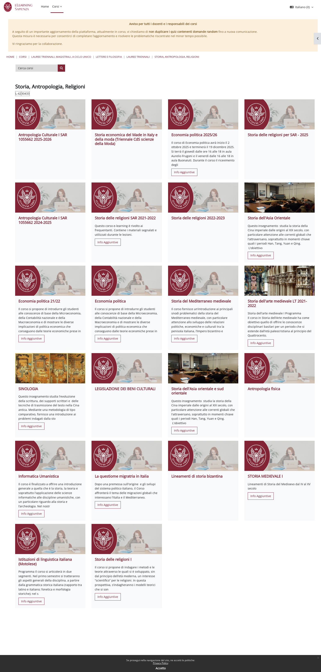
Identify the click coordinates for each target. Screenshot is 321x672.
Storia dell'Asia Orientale (269, 217)
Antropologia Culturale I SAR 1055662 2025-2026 (42, 137)
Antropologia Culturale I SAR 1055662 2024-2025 (42, 220)
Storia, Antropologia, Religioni (177, 57)
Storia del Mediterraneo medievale (201, 301)
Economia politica (110, 301)
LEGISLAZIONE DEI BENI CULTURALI (125, 388)
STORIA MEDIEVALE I (265, 476)
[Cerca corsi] (37, 68)
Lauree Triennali (138, 57)
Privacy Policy (160, 663)
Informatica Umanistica (38, 476)
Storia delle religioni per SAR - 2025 (278, 134)
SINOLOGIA (28, 388)
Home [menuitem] (45, 6)
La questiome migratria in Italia (122, 476)
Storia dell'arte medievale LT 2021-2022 (277, 303)
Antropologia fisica (264, 388)
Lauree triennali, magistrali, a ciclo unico (61, 57)
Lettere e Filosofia (109, 57)
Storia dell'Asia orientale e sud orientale (197, 391)
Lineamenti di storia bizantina (197, 476)
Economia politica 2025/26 (194, 134)
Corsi (23, 57)
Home (10, 57)
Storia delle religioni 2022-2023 (198, 217)
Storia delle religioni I (113, 559)
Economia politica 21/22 (39, 301)
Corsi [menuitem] (55, 6)
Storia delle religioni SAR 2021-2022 (125, 217)
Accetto (161, 668)
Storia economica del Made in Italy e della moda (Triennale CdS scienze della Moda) (126, 139)
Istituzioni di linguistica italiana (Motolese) (45, 561)
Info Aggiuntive (184, 172)
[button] (301, 7)
